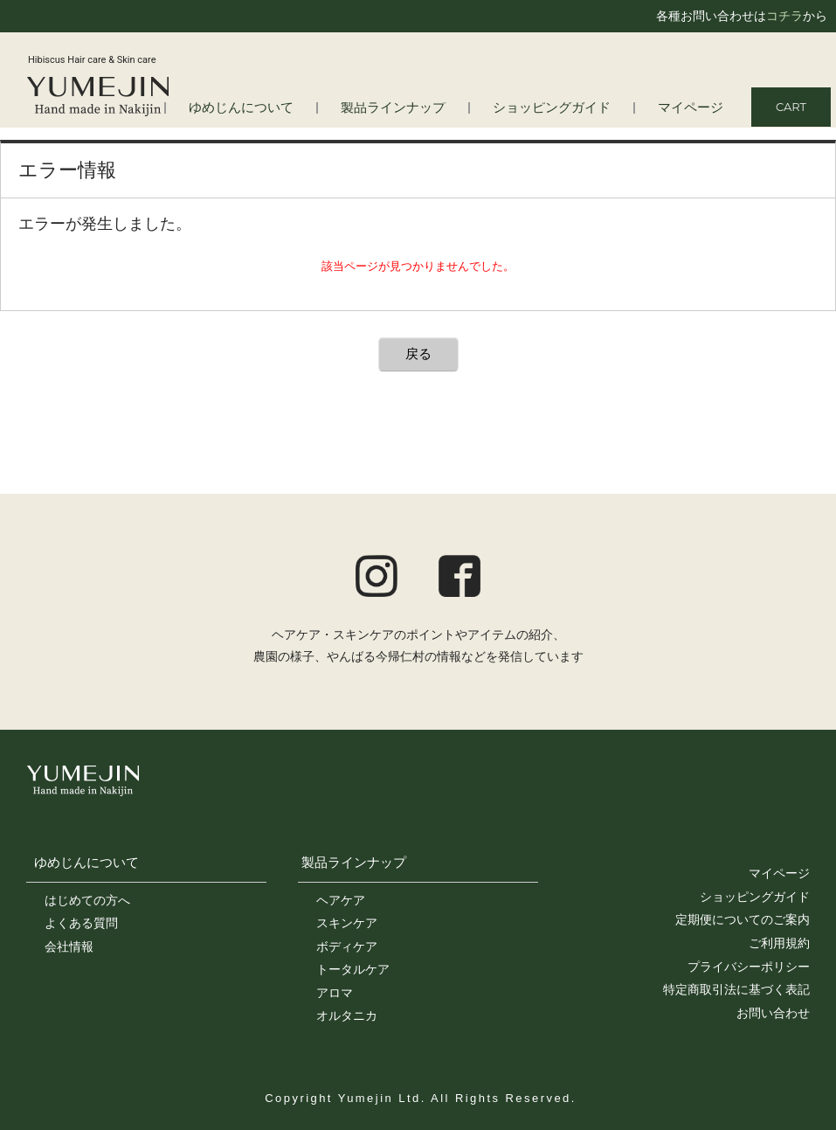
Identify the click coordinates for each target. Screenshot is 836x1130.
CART (791, 107)
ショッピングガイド (568, 108)
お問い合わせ (773, 1013)
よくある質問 (81, 923)
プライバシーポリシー (748, 967)
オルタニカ (346, 1016)
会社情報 (69, 946)
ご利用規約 (779, 943)
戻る (418, 353)
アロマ (334, 993)
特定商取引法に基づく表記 (736, 989)
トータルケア (353, 969)
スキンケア (346, 923)
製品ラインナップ (424, 108)
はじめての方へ (87, 900)
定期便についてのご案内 (742, 919)
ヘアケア (340, 900)
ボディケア (346, 946)
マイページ (695, 108)
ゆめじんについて (86, 862)
